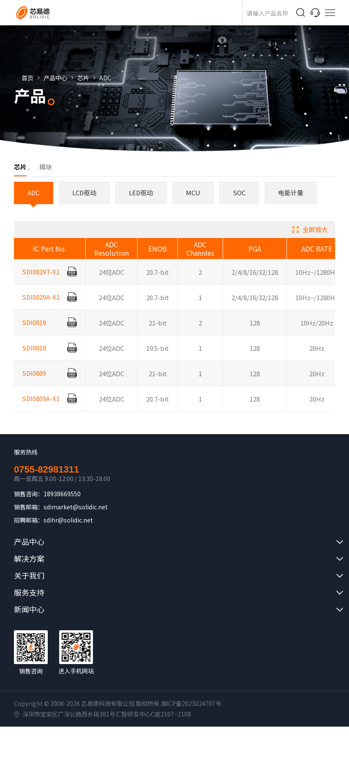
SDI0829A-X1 (41, 305)
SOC (243, 192)
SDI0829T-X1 (41, 279)
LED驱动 (143, 192)
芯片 (91, 78)
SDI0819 (34, 330)
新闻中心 (29, 609)
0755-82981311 (46, 470)
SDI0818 (34, 355)
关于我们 (29, 575)
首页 (35, 78)
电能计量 (295, 192)
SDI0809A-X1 (41, 406)
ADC (113, 78)
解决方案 (29, 558)
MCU (196, 192)
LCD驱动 (86, 192)
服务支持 (29, 592)
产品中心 (63, 78)
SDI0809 (34, 381)
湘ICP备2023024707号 (191, 704)
